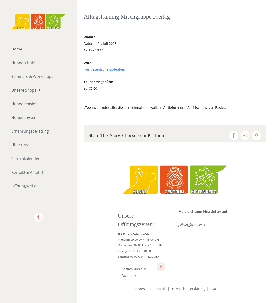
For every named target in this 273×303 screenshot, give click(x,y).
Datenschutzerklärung (188, 288)
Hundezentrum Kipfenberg (105, 69)
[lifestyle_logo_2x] (38, 15)
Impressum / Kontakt (150, 288)
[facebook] (38, 217)
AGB (212, 288)
